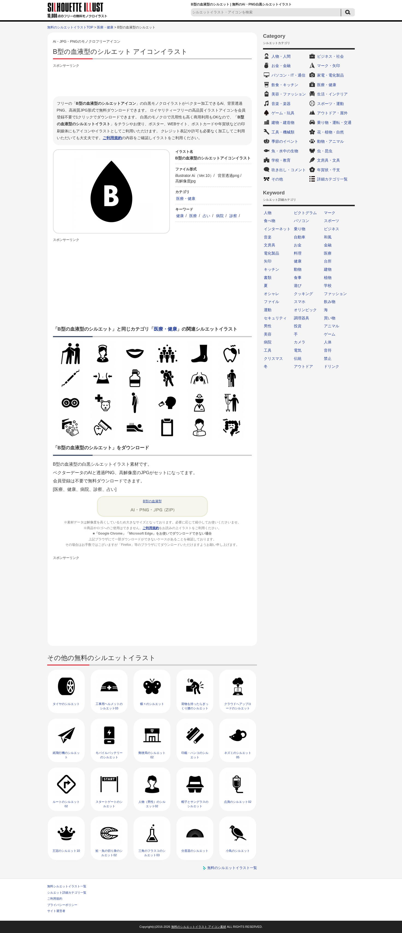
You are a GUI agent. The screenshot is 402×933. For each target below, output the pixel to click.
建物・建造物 (282, 122)
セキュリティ (275, 318)
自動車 (299, 237)
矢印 (267, 261)
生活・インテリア (332, 94)
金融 (328, 245)
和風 (328, 237)
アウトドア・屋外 (332, 113)
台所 (328, 261)
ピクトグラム (305, 213)
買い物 (329, 318)
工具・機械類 (282, 132)
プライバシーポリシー (62, 904)
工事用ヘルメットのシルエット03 (109, 706)
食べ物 (269, 220)
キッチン (271, 269)
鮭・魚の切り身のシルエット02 (109, 852)
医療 (193, 216)
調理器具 (301, 318)
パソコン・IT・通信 (288, 75)
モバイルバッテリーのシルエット (109, 755)
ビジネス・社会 (330, 56)
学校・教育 (281, 160)
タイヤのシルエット (66, 703)
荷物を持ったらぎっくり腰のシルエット (194, 706)
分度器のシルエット (194, 850)
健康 (180, 216)
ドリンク (331, 366)
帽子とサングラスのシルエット (194, 803)
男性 (267, 326)
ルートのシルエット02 (66, 803)
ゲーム (329, 334)
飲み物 (329, 301)
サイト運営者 (56, 910)
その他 (277, 179)
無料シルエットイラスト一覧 (66, 886)
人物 (267, 213)
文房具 (269, 245)
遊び (298, 285)
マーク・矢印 (328, 65)
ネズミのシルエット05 (237, 755)
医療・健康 (105, 27)
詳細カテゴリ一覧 (332, 179)
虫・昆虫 (324, 151)
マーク (329, 213)
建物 (328, 269)
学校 (328, 285)
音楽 (267, 237)
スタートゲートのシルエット (109, 803)
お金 (298, 245)
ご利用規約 (112, 138)
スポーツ (331, 220)
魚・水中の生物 (284, 151)
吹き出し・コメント (288, 170)
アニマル (331, 326)
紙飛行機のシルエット (66, 755)
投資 (298, 326)
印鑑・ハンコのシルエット (194, 755)
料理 (298, 253)
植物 (328, 277)
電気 (298, 350)
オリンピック (305, 310)
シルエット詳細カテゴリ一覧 (66, 892)
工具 (267, 350)
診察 (233, 216)
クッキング (303, 293)
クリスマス (273, 358)
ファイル (271, 301)
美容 (267, 334)
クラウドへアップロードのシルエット (237, 706)
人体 (328, 342)
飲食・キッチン (284, 85)
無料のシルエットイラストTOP (70, 27)
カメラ (299, 342)
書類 (267, 277)
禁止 (328, 358)
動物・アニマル (330, 141)
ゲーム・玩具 (282, 113)
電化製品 (271, 253)
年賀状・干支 (328, 170)
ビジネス (331, 229)
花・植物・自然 (330, 132)
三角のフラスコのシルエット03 (151, 852)
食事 (298, 277)
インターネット (277, 229)
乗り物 (299, 229)
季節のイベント (284, 141)
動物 (298, 269)
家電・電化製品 (330, 75)
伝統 (298, 358)
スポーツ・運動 (330, 103)
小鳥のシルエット (238, 850)
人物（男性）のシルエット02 (151, 803)
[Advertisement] (152, 81)
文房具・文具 (328, 160)
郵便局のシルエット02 (151, 755)
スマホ (299, 301)
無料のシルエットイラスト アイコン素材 (198, 926)
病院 (220, 216)
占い (206, 216)
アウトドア (303, 366)
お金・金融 (281, 65)
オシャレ (271, 293)
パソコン (301, 220)
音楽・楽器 (281, 103)
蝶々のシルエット (152, 703)
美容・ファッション (288, 94)
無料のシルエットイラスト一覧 (232, 868)
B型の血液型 (152, 501)
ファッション (335, 293)
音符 (328, 350)
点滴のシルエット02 (237, 801)
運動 (267, 310)
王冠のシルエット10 (66, 850)
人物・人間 (281, 56)
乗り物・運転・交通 (334, 122)
